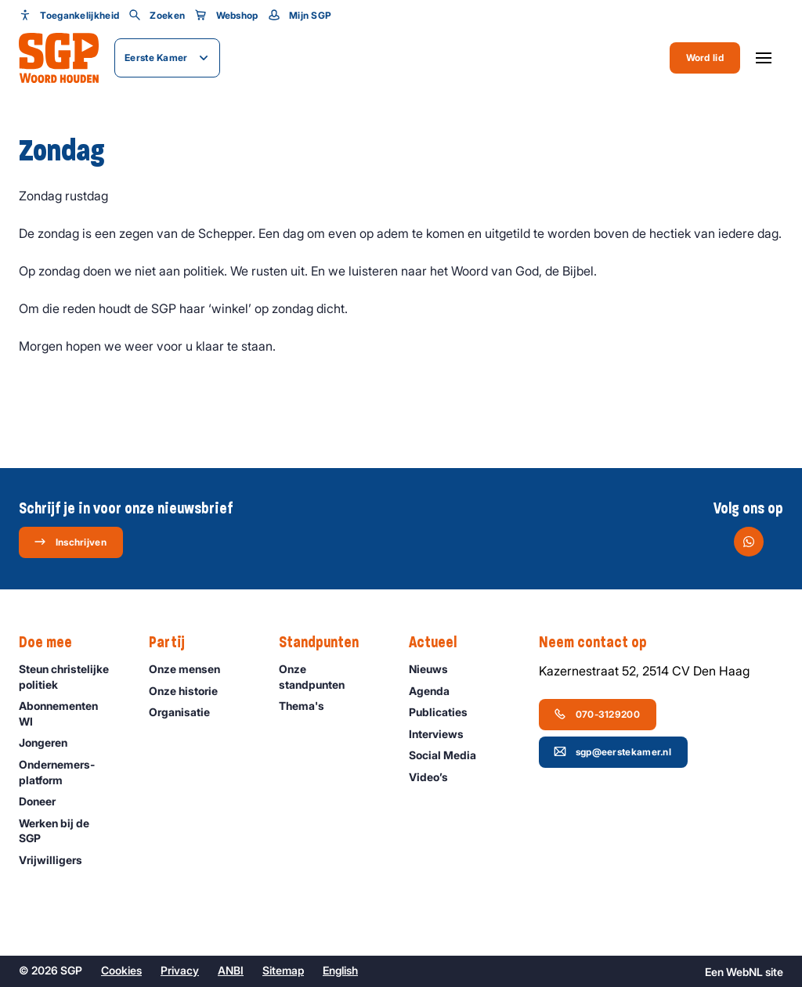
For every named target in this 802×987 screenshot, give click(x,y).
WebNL (744, 971)
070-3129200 (597, 714)
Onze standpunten (331, 676)
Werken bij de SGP (71, 830)
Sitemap (283, 970)
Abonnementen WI (71, 713)
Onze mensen (191, 668)
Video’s (435, 776)
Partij (174, 642)
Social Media (449, 754)
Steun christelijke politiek (71, 676)
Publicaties (445, 711)
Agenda (436, 690)
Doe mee (53, 642)
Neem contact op (601, 642)
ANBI (231, 970)
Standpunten (326, 642)
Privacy (180, 970)
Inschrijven (70, 541)
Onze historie (190, 690)
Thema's (308, 705)
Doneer (44, 801)
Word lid (705, 57)
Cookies (121, 970)
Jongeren (50, 742)
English (340, 970)
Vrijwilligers (57, 859)
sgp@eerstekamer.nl (612, 751)
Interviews (443, 733)
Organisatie (186, 711)
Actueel (440, 642)
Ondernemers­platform (71, 772)
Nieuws (435, 668)
